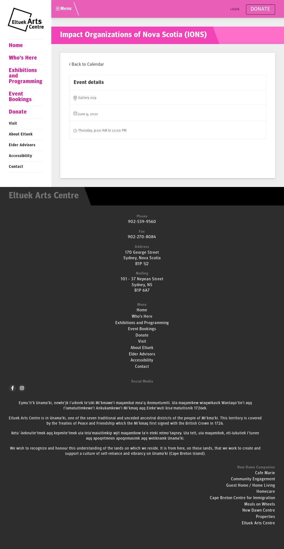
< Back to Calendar (86, 64)
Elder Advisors (22, 145)
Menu (64, 9)
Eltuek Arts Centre (258, 523)
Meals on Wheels (259, 504)
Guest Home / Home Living (250, 486)
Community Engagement (253, 479)
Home (16, 45)
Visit (13, 124)
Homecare (266, 492)
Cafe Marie (265, 473)
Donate (18, 112)
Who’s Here (23, 58)
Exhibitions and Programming (25, 76)
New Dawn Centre (258, 511)
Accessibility (20, 156)
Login (234, 9)
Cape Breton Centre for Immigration (242, 498)
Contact (16, 167)
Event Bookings (20, 96)
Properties (265, 517)
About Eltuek (21, 134)
